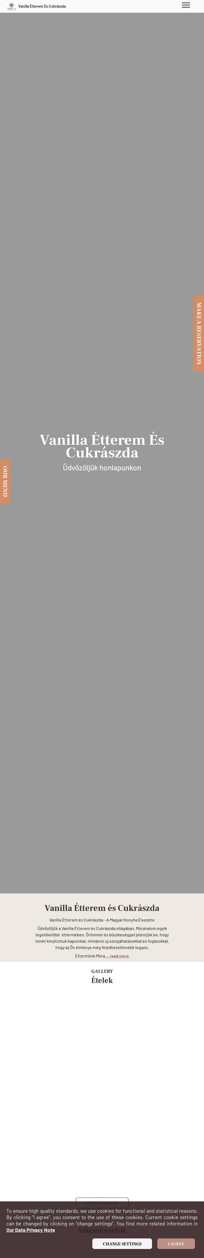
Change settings (122, 1244)
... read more (117, 955)
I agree (176, 1244)
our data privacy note (30, 1230)
